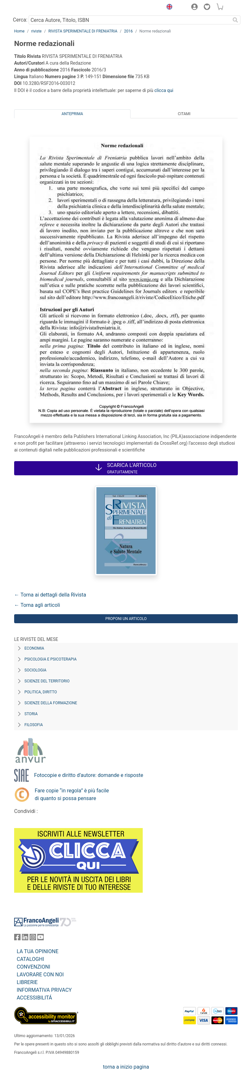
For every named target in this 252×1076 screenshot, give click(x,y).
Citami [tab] (184, 114)
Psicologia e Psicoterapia (50, 659)
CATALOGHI (30, 959)
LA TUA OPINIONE (38, 951)
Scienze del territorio (47, 681)
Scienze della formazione (50, 703)
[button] (168, 8)
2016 (128, 31)
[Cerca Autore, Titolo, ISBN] (129, 19)
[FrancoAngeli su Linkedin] (25, 938)
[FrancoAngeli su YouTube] (40, 938)
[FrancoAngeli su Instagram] (33, 938)
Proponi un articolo (126, 618)
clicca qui (163, 90)
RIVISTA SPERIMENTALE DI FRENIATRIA (82, 31)
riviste (36, 31)
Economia (34, 648)
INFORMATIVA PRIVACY (44, 990)
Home (19, 31)
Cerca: (20, 20)
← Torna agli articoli (37, 605)
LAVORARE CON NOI (40, 974)
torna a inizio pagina (126, 1067)
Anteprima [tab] (72, 114)
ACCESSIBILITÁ (34, 998)
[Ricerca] (235, 19)
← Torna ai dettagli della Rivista (50, 595)
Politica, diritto (40, 692)
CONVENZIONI (33, 967)
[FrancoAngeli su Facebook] (17, 938)
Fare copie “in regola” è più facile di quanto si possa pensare (72, 794)
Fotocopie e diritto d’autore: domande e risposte (88, 775)
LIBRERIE (27, 982)
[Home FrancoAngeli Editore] (36, 7)
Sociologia (35, 670)
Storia (31, 714)
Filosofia (33, 725)
